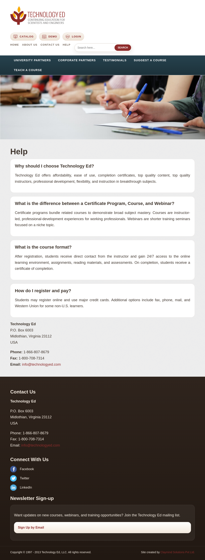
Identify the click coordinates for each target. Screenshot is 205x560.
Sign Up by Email (31, 527)
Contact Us (50, 44)
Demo (49, 36)
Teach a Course (28, 70)
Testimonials (115, 60)
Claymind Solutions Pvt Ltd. (178, 552)
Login (73, 36)
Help (66, 44)
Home (14, 44)
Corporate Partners (77, 60)
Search (123, 47)
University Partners (32, 60)
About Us (29, 44)
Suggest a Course (150, 60)
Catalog (23, 36)
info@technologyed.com (41, 364)
